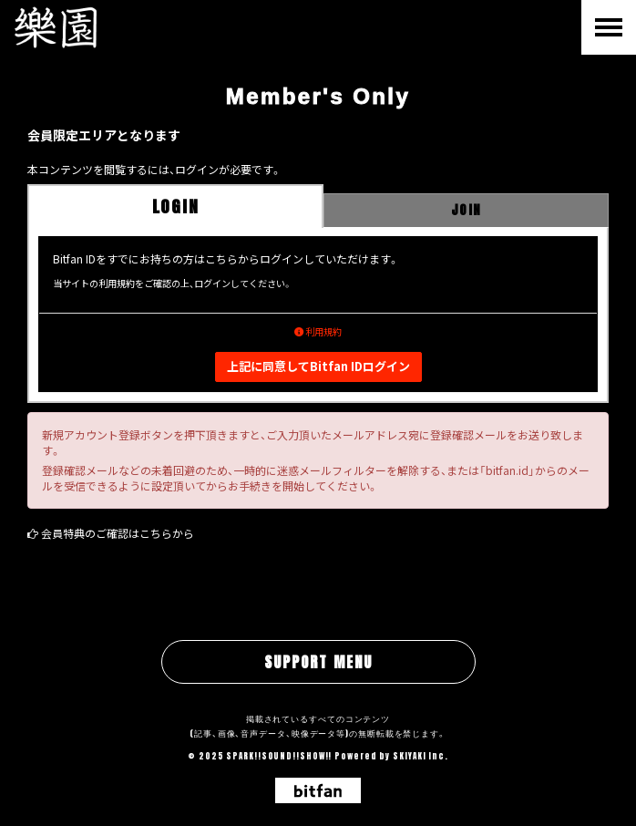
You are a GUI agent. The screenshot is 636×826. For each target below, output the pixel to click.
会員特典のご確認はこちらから (117, 533)
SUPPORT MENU (318, 662)
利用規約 (318, 331)
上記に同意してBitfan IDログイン (318, 366)
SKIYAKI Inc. (420, 755)
